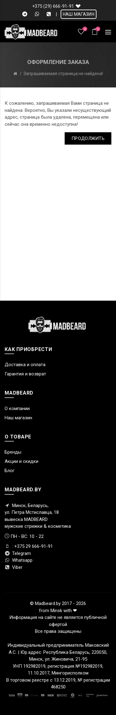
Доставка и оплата (25, 364)
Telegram (18, 553)
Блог (10, 470)
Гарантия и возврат (25, 374)
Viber (14, 567)
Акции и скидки (21, 461)
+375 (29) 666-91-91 (53, 6)
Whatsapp (18, 560)
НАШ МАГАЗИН (78, 14)
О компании (17, 408)
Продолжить (88, 138)
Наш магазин (18, 418)
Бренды (13, 452)
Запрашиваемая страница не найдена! (63, 73)
